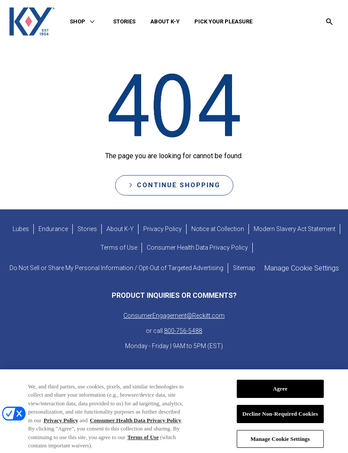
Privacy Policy (61, 425)
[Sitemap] (244, 268)
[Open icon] (329, 22)
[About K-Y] (120, 229)
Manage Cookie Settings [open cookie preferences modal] (301, 268)
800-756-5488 (183, 330)
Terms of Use (142, 442)
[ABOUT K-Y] (165, 22)
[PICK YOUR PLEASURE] (223, 22)
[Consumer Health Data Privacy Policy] (197, 248)
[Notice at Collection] (218, 229)
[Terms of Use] (119, 248)
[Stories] (87, 229)
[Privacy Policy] (162, 229)
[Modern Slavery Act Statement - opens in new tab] (294, 229)
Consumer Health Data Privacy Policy (135, 425)
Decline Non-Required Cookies (280, 419)
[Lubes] (20, 229)
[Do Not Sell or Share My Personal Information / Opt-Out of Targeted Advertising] (116, 268)
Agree (280, 394)
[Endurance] (53, 229)
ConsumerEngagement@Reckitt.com (174, 315)
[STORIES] (124, 22)
